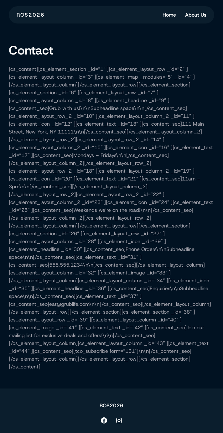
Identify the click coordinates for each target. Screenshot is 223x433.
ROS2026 (31, 14)
